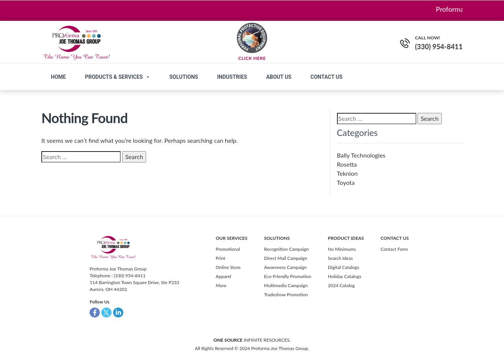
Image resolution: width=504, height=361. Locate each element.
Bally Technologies (361, 155)
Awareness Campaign (285, 267)
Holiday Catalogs (344, 276)
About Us (278, 77)
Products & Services (118, 77)
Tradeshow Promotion (286, 294)
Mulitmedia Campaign (286, 285)
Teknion (347, 173)
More (221, 285)
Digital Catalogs (343, 267)
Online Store (228, 267)
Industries (232, 77)
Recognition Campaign (286, 249)
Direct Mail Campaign (285, 258)
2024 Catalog (341, 285)
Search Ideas (340, 258)
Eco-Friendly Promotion (287, 276)
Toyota (346, 182)
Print (220, 258)
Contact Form (394, 249)
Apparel (223, 276)
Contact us (326, 77)
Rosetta (347, 164)
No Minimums (342, 249)
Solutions (183, 77)
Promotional (228, 249)
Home (58, 77)
